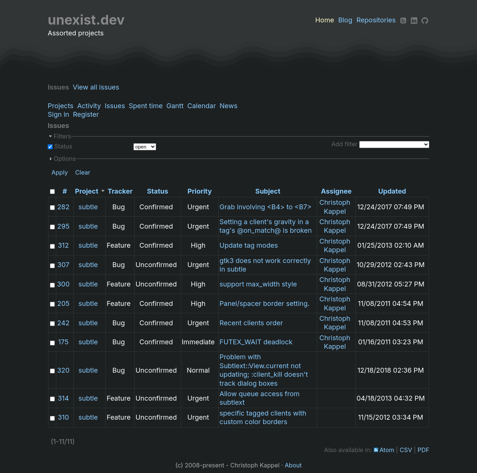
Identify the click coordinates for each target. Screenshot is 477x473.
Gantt (175, 106)
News (228, 106)
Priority (199, 191)
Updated (392, 191)
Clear (83, 172)
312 (63, 245)
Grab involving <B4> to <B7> (265, 207)
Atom (386, 450)
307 (63, 265)
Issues (115, 106)
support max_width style (258, 284)
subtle (88, 207)
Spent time (145, 106)
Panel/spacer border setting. (264, 303)
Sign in (58, 114)
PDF (423, 450)
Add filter (344, 144)
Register (86, 114)
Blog (345, 20)
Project (86, 191)
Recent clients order (251, 323)
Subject (267, 191)
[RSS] (403, 20)
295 (63, 226)
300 (63, 284)
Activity (89, 106)
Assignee (336, 191)
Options (65, 158)
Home (324, 20)
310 (63, 417)
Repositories (376, 20)
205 (63, 303)
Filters (62, 136)
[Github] (424, 20)
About (293, 465)
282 (63, 207)
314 (63, 398)
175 (63, 342)
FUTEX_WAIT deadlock (256, 342)
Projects (60, 106)
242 (63, 323)
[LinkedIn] (414, 20)
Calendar (201, 106)
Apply (59, 172)
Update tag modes (248, 245)
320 (63, 370)
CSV (406, 450)
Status (62, 146)
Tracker (120, 191)
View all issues (98, 87)
